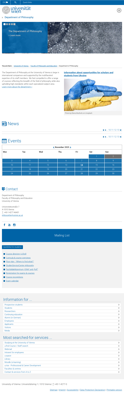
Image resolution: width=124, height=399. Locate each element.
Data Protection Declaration (92, 390)
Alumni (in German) (13, 317)
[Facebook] (4, 224)
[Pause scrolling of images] (14, 24)
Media (7, 331)
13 (118, 130)
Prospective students (14, 305)
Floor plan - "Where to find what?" (20, 261)
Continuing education (13, 314)
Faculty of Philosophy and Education (44, 66)
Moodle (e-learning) (13, 362)
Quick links (27, 2)
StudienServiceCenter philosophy (20, 265)
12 (115, 130)
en (5, 2)
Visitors (8, 327)
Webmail (8, 349)
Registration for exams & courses (20, 273)
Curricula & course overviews (18, 258)
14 (82, 165)
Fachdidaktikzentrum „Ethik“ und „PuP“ (22, 269)
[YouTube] (9, 224)
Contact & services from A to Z (18, 372)
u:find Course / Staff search (16, 346)
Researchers (10, 311)
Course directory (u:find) (16, 254)
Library (7, 359)
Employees (9, 321)
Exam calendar (12, 281)
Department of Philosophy (19, 17)
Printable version (114, 390)
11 (112, 130)
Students (8, 308)
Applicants (9, 324)
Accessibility (72, 390)
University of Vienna (21, 66)
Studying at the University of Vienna (20, 342)
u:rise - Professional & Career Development (23, 365)
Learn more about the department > (17, 87)
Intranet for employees (14, 352)
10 (109, 130)
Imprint (62, 390)
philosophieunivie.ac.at (12, 215)
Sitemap (53, 390)
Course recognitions (14, 277)
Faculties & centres (13, 369)
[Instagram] (14, 224)
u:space (8, 356)
